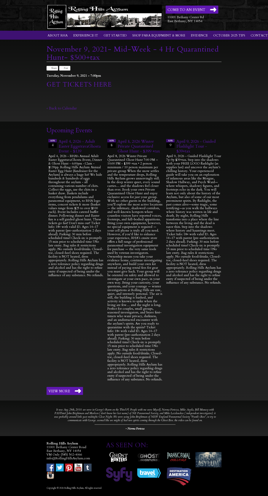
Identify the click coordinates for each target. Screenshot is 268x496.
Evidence (199, 35)
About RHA (57, 35)
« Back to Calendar (62, 108)
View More (59, 391)
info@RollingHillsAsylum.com (68, 458)
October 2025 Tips (229, 35)
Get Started (115, 35)
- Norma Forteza (134, 428)
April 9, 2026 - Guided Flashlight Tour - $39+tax (196, 146)
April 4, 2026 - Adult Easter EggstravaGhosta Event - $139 (80, 146)
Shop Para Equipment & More (158, 35)
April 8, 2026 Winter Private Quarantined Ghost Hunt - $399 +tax (139, 146)
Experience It (85, 35)
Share (52, 68)
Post (64, 68)
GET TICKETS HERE (80, 84)
